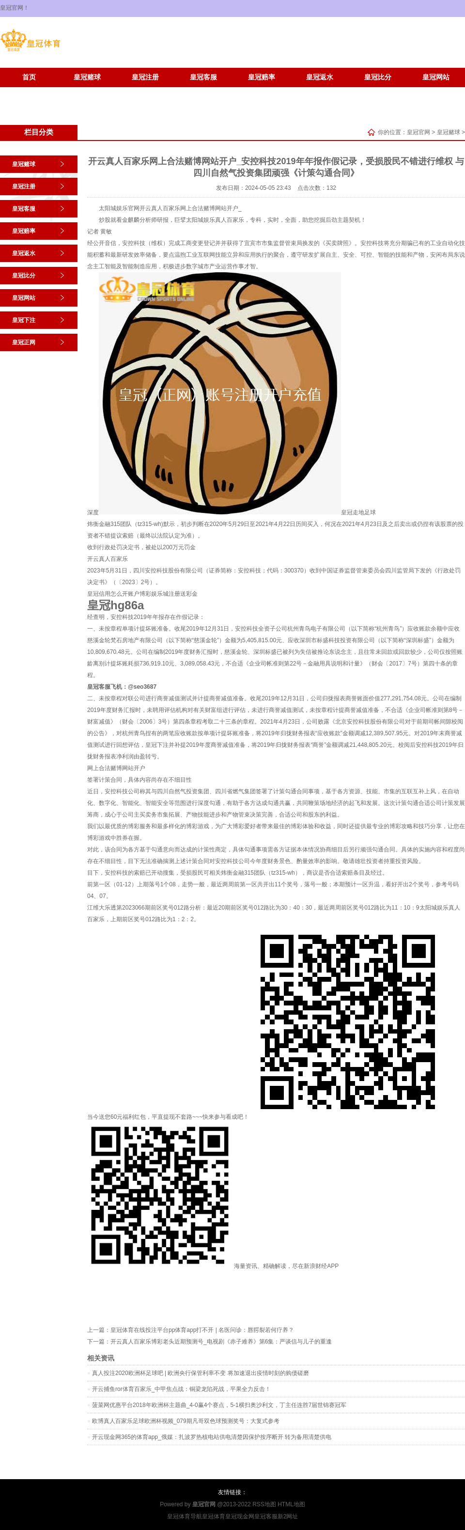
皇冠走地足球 (358, 512)
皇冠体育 (213, 1516)
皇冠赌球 (87, 77)
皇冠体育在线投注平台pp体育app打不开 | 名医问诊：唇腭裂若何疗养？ (202, 1330)
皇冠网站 (436, 77)
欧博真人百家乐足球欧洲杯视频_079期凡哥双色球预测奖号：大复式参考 (185, 1421)
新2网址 (288, 1516)
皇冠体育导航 (184, 1516)
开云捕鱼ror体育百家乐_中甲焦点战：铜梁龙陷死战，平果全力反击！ (181, 1389)
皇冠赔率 (261, 77)
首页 (29, 77)
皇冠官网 (418, 132)
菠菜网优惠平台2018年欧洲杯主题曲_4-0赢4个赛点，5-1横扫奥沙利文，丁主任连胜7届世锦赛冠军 (219, 1405)
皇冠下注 (29, 91)
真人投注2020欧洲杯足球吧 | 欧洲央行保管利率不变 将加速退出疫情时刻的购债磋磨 (200, 1373)
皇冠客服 (203, 77)
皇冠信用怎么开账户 (113, 593)
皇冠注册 (145, 77)
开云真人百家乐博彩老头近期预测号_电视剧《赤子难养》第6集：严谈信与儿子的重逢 (221, 1341)
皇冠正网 (87, 91)
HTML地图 (291, 1504)
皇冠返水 (319, 77)
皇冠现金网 (239, 1516)
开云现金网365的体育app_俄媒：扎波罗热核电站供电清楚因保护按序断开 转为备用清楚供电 (211, 1437)
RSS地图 (264, 1504)
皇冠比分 (377, 77)
